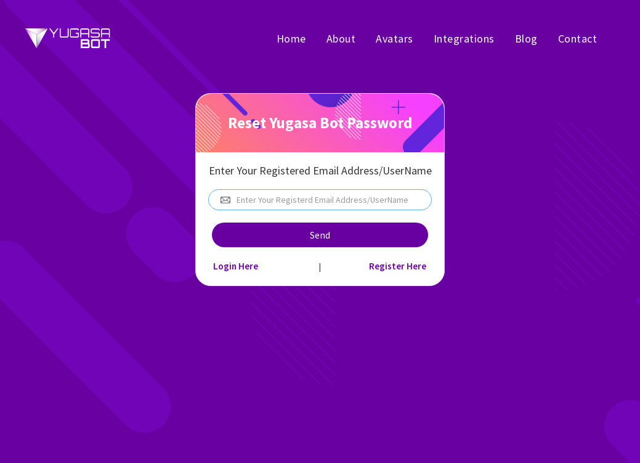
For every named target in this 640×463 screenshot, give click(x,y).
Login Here (235, 266)
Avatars (394, 38)
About (341, 38)
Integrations (464, 38)
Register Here (397, 266)
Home (291, 38)
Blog (526, 38)
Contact (577, 38)
